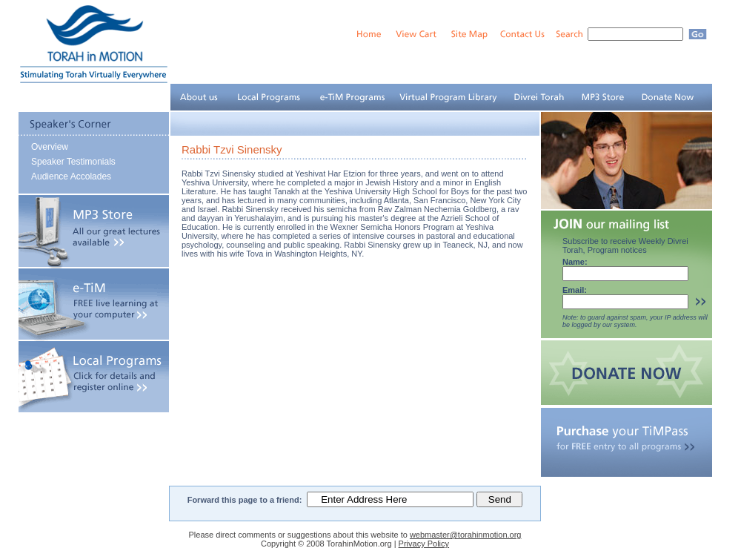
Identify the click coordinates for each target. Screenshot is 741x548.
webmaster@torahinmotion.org (466, 534)
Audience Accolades (71, 176)
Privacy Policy (424, 543)
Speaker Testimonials (73, 161)
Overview (49, 147)
